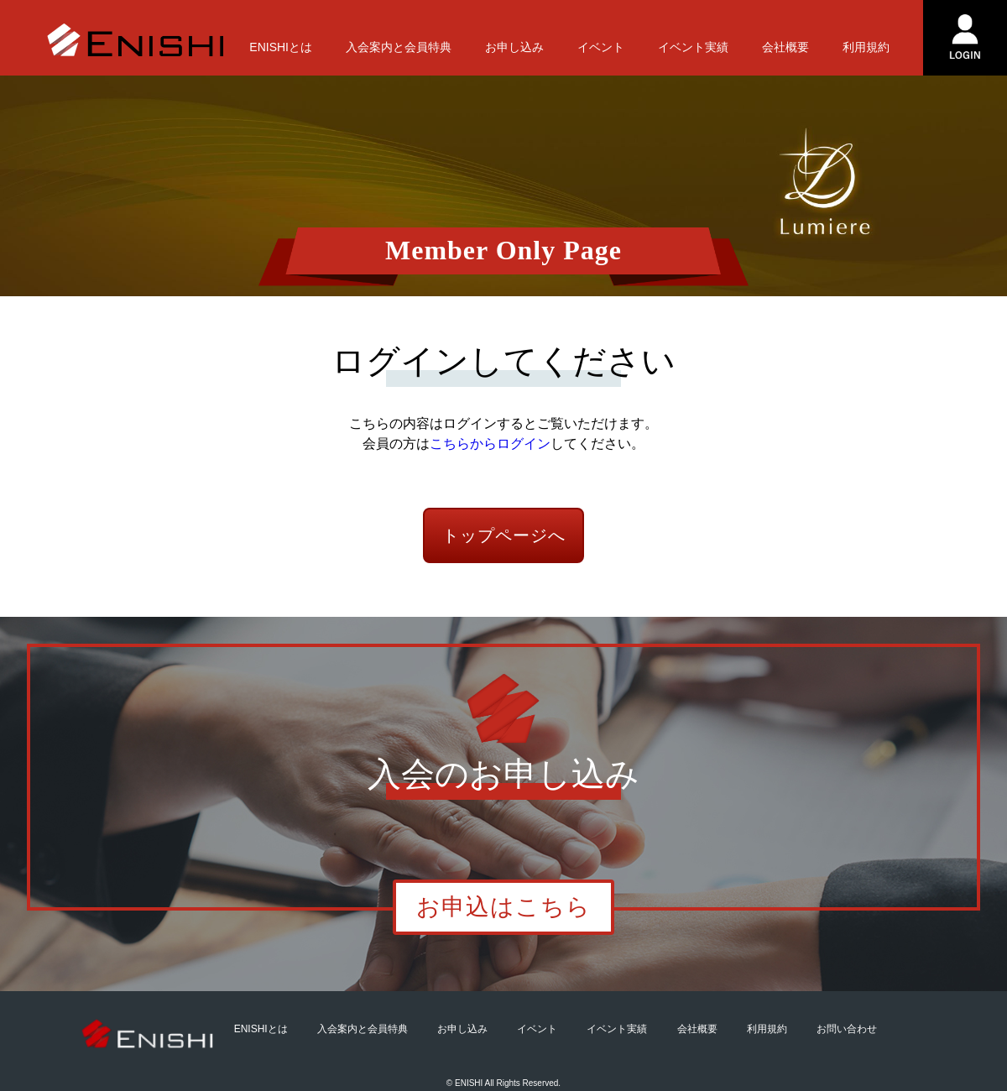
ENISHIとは (280, 47)
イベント (600, 47)
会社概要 (785, 47)
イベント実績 (693, 47)
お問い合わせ (847, 1029)
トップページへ (504, 535)
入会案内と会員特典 (398, 47)
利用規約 (866, 47)
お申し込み (514, 47)
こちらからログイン (490, 443)
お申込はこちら (503, 907)
